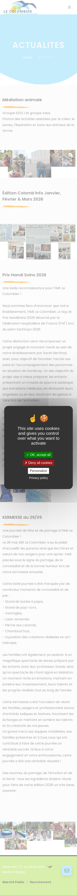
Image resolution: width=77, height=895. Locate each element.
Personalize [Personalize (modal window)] (38, 471)
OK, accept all (38, 455)
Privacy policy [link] (38, 478)
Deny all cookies (38, 463)
